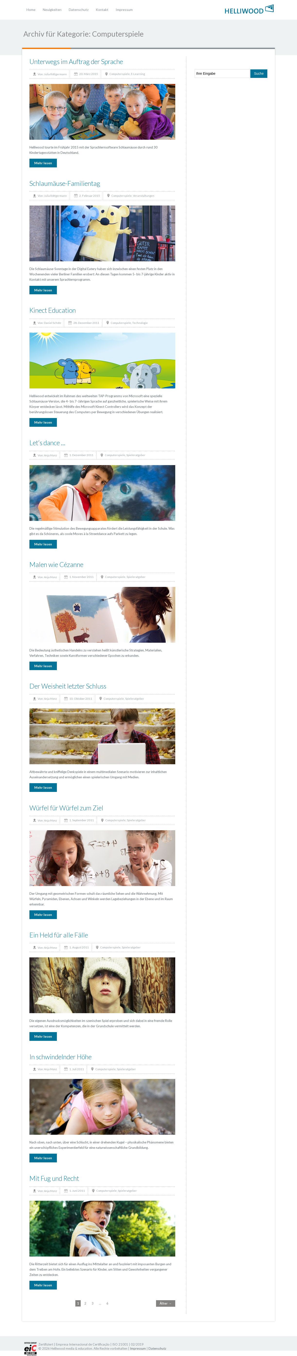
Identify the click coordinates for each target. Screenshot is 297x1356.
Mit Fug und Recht (54, 1178)
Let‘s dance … (47, 443)
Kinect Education (52, 310)
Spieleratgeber (135, 455)
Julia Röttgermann (55, 74)
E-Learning (138, 73)
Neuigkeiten (52, 10)
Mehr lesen (43, 163)
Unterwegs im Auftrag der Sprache (76, 62)
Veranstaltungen (143, 195)
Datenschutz (78, 10)
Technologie (140, 322)
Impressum (124, 10)
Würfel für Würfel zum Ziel (66, 808)
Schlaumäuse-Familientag (64, 183)
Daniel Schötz (52, 322)
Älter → (166, 1303)
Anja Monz (50, 455)
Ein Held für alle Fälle (58, 935)
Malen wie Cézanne (56, 564)
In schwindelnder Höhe (60, 1057)
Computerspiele (119, 73)
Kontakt (102, 10)
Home (30, 10)
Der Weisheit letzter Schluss (67, 686)
